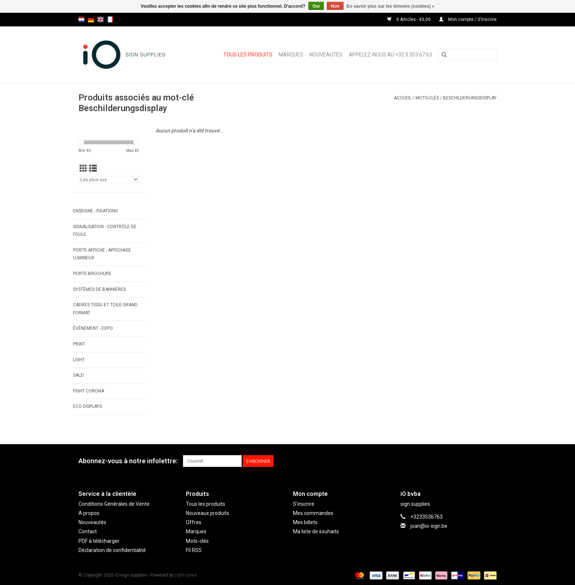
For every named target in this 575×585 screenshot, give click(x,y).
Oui (316, 6)
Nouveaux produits (207, 513)
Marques (291, 55)
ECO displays (87, 406)
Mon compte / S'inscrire (468, 19)
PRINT (79, 344)
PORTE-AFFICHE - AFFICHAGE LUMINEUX (102, 254)
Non (335, 6)
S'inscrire (303, 504)
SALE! (78, 375)
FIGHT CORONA (88, 391)
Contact (87, 531)
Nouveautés (326, 55)
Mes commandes (313, 513)
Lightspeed (186, 575)
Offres (193, 522)
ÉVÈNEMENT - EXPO (93, 328)
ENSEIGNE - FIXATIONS (95, 210)
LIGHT (79, 359)
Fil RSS (194, 550)
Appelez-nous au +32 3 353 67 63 (390, 55)
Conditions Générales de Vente (114, 504)
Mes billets (305, 522)
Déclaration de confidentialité (112, 550)
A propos (88, 513)
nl (81, 19)
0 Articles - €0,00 (409, 19)
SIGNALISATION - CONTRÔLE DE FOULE (104, 230)
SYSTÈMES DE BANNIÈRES (99, 289)
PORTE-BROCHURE (92, 273)
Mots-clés (427, 97)
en (100, 19)
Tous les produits (247, 55)
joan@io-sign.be (428, 526)
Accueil (402, 97)
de (91, 19)
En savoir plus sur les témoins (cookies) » (390, 6)
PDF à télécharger (99, 541)
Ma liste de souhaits (316, 531)
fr (110, 19)
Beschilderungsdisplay (470, 97)
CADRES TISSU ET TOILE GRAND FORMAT (105, 308)
